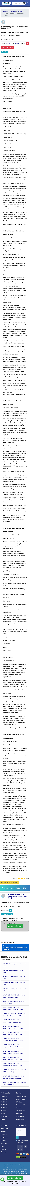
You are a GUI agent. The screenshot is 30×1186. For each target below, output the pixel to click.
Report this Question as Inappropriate (9, 882)
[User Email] (21, 1134)
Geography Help (20, 1111)
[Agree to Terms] (16, 1140)
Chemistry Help (20, 1099)
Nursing (8, 43)
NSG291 (3, 1111)
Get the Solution (15, 926)
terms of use (20, 1142)
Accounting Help (21, 1096)
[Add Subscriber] (17, 1137)
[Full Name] (21, 1130)
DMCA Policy (24, 1171)
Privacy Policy (5, 1173)
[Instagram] (21, 1146)
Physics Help (20, 1119)
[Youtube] (18, 1149)
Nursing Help (20, 1116)
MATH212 (4, 1105)
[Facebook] (18, 1146)
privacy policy (25, 1140)
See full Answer (7, 47)
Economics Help (21, 1105)
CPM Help (19, 1102)
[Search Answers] (17, 3)
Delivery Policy (19, 1173)
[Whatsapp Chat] (2, 1179)
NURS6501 (4, 1116)
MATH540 (4, 1099)
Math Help (19, 1113)
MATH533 (4, 1096)
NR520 (3, 1119)
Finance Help (20, 1108)
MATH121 (4, 1102)
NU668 (3, 1113)
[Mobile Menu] (27, 3)
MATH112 (4, 1108)
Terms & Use (12, 1173)
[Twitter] (25, 1146)
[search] (24, 3)
